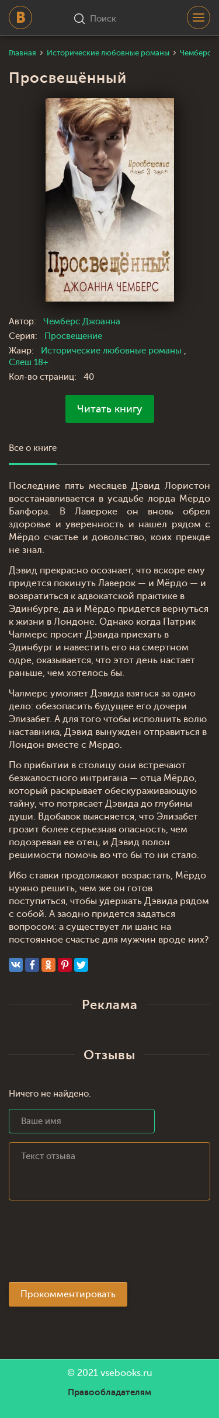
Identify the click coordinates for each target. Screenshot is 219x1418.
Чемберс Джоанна (81, 322)
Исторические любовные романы (112, 351)
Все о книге (33, 448)
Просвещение (73, 336)
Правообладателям (109, 1392)
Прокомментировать (68, 1294)
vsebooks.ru (126, 1373)
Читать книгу (109, 409)
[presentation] (97, 1245)
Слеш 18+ (28, 362)
